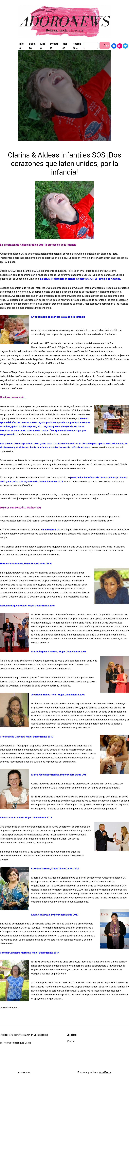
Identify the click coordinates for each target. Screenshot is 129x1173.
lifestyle (70, 1041)
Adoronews (24, 1072)
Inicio (21, 45)
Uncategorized (41, 1035)
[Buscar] (104, 45)
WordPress (105, 1072)
